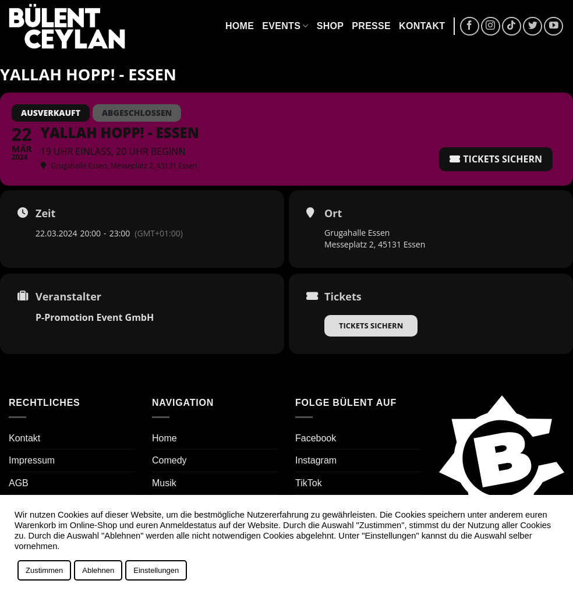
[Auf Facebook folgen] (469, 26)
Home (239, 26)
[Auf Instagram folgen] (490, 26)
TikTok (308, 483)
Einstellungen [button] (156, 570)
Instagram (316, 460)
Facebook (315, 438)
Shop (330, 26)
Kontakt (422, 26)
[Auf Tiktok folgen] (511, 26)
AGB (19, 483)
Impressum (32, 460)
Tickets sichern (371, 325)
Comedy (169, 460)
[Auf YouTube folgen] (553, 26)
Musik (164, 483)
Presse (371, 26)
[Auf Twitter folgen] (532, 26)
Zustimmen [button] (44, 570)
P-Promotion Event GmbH (95, 317)
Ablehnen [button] (98, 570)
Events (285, 25)
